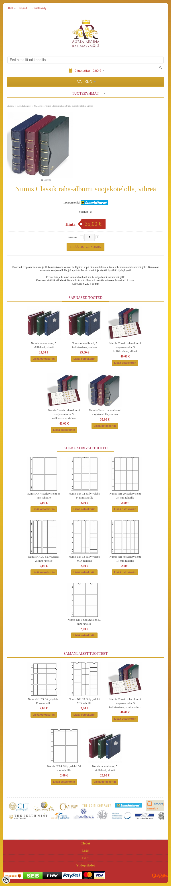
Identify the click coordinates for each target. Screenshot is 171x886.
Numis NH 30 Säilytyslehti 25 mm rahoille (43, 558)
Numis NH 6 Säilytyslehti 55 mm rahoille (84, 621)
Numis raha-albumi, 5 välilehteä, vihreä (43, 345)
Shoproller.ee (160, 876)
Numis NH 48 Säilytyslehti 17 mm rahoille (125, 558)
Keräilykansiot (24, 105)
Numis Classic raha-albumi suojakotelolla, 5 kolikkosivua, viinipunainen (125, 703)
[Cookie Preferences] (6, 880)
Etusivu (10, 105)
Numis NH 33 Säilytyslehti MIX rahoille (84, 558)
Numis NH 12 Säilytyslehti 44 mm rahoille (84, 495)
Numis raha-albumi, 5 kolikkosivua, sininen (84, 345)
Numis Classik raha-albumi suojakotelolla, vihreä (69, 105)
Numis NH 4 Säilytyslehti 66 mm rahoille (44, 495)
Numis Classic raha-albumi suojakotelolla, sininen (105, 412)
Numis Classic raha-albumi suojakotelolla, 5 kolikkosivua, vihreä (125, 347)
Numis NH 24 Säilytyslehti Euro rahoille (43, 701)
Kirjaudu (23, 8)
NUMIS (38, 105)
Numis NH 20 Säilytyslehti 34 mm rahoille (125, 495)
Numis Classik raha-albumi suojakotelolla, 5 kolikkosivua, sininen (64, 414)
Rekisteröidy (39, 8)
